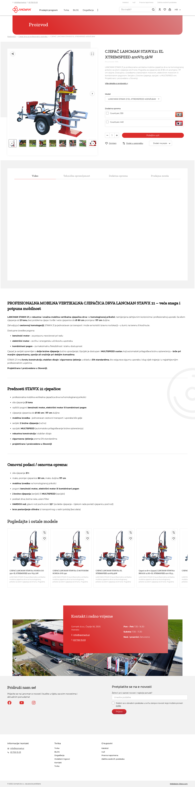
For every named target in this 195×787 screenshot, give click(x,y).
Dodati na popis (162, 143)
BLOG (76, 10)
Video (35, 175)
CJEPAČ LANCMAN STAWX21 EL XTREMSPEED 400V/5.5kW (72, 36)
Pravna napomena (146, 2)
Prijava (119, 711)
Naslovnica (11, 36)
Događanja (88, 10)
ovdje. (118, 706)
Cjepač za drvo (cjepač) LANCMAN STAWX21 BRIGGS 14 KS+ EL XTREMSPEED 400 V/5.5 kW (157, 573)
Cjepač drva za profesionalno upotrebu (33, 36)
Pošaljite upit (152, 135)
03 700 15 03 (33, 2)
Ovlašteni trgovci (62, 759)
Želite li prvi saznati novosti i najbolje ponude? (132, 693)
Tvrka (66, 10)
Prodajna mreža (160, 175)
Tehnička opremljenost (76, 175)
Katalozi (126, 2)
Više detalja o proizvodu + (116, 83)
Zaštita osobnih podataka (166, 2)
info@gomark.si (20, 2)
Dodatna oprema (118, 175)
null (134, 2)
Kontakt (58, 763)
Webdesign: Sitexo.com (179, 784)
